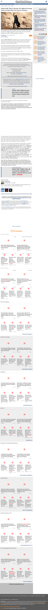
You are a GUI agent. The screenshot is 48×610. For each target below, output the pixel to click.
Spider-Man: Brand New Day (27, 236)
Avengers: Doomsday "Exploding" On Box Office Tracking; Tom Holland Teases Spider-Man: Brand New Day (40, 25)
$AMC (28, 82)
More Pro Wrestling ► (28, 581)
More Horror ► (29, 440)
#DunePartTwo (21, 72)
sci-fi (9, 5)
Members (32, 4)
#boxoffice (19, 64)
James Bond (30, 270)
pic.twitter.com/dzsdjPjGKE (16, 73)
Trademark (36, 595)
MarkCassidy (4, 35)
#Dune (25, 72)
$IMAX (25, 82)
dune (12, 5)
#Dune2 (23, 64)
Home (2, 5)
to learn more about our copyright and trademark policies (15, 205)
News (15, 4)
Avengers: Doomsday (5, 253)
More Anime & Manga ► (27, 369)
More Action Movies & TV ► (27, 545)
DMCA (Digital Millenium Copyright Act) (19, 197)
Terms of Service (23, 200)
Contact (39, 595)
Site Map (7, 595)
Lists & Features (25, 4)
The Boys (14, 270)
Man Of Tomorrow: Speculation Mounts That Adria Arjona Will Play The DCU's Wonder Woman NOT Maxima (40, 21)
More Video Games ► (28, 405)
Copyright (32, 595)
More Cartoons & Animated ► (26, 475)
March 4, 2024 (24, 76)
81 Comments (16, 231)
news (6, 5)
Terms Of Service (15, 595)
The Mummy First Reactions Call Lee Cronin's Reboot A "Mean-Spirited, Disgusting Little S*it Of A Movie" (40, 13)
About (11, 595)
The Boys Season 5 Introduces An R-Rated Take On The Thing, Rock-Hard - (40, 16)
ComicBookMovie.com (8, 206)
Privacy (28, 595)
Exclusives (19, 4)
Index (4, 595)
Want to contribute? (16, 225)
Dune (5, 36)
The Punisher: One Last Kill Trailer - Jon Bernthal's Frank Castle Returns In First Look (40, 29)
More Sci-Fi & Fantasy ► (27, 334)
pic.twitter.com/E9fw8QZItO (18, 84)
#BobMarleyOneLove (20, 79)
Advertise (43, 595)
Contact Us (2, 608)
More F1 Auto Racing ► (28, 510)
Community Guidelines (5, 202)
